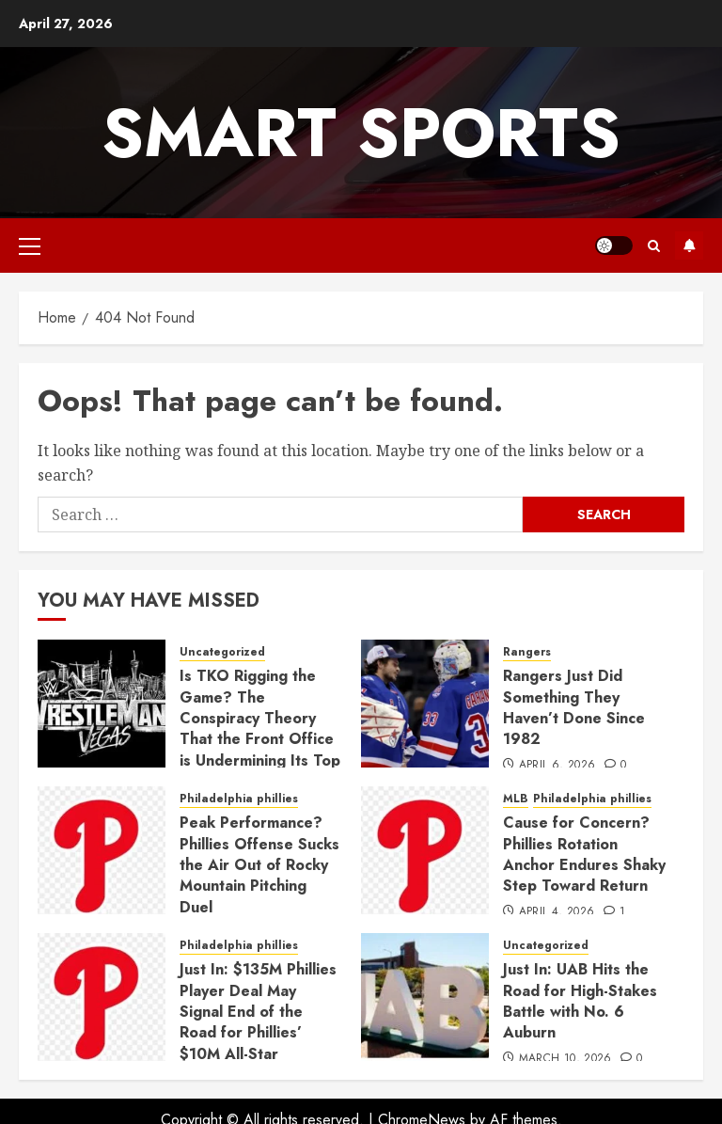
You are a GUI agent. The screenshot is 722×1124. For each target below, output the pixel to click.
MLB (515, 799)
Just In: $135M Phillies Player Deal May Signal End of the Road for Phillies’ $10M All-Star (258, 1011)
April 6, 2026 (557, 765)
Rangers (527, 652)
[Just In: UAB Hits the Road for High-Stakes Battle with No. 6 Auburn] (425, 997)
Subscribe (689, 245)
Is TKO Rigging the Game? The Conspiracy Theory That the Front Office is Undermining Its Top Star (260, 728)
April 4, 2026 (557, 912)
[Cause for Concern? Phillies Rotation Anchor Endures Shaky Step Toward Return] (425, 850)
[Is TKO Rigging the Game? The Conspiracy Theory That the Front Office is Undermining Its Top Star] (101, 704)
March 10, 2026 (565, 1059)
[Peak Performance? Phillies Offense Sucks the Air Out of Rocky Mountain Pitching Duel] (101, 850)
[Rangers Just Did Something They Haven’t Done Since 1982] (425, 704)
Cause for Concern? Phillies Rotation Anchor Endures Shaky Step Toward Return (584, 854)
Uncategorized (222, 652)
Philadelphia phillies (239, 799)
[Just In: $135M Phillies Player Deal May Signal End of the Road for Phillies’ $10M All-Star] (101, 997)
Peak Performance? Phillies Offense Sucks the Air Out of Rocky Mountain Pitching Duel (259, 865)
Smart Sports (361, 133)
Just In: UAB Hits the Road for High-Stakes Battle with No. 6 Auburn (580, 1000)
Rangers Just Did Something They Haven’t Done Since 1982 (574, 707)
